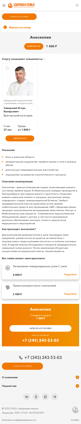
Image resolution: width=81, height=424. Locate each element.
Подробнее (70, 274)
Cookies (75, 420)
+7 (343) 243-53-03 (40, 340)
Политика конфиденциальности (19, 420)
